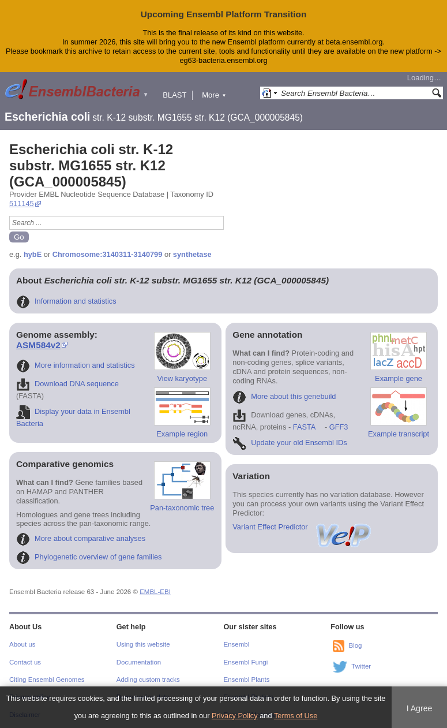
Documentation (139, 662)
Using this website (143, 644)
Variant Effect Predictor (302, 526)
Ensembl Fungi (246, 662)
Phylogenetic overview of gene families (89, 556)
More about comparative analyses (80, 538)
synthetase (192, 254)
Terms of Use (295, 715)
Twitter (361, 666)
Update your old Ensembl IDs (289, 442)
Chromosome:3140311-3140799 (107, 254)
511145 (21, 203)
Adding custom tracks (148, 679)
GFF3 (338, 427)
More (214, 95)
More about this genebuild (284, 396)
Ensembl (237, 644)
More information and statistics (75, 365)
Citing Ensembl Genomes (47, 679)
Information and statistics (66, 301)
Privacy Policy (235, 715)
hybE (33, 254)
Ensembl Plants (247, 679)
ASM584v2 (38, 345)
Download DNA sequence (67, 383)
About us (22, 644)
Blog (355, 645)
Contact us (25, 662)
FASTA (304, 427)
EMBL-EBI (155, 591)
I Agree (420, 708)
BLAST (174, 95)
